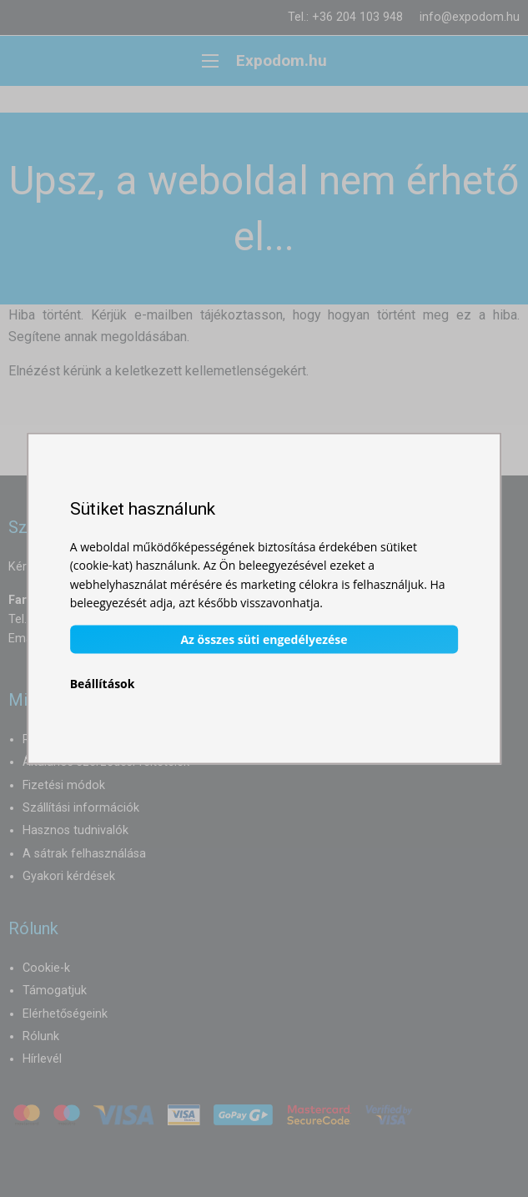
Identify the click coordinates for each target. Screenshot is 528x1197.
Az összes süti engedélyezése (263, 639)
